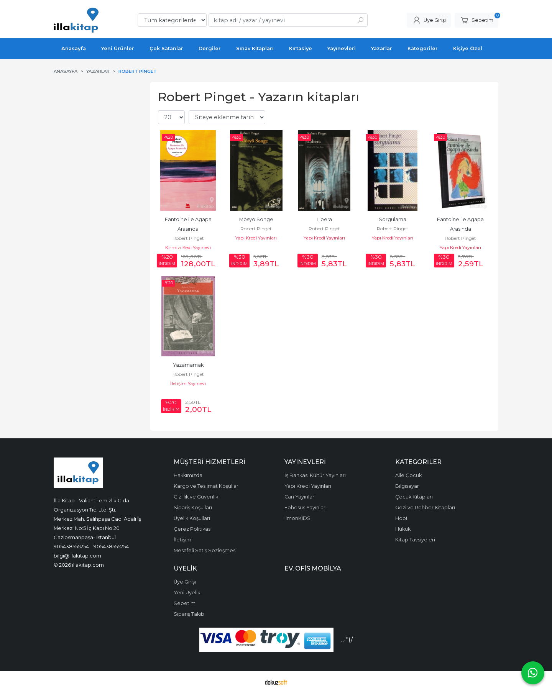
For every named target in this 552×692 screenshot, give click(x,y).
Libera (324, 219)
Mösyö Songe (256, 219)
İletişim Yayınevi (188, 383)
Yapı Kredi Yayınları (256, 238)
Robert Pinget (188, 238)
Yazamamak (188, 365)
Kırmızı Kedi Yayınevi (188, 247)
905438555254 (71, 546)
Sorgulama (392, 219)
